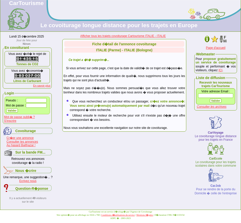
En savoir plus (41, 85)
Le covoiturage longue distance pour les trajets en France (215, 136)
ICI (220, 70)
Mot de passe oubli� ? (19, 117)
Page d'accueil (215, 48)
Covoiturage (25, 131)
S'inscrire (10, 121)
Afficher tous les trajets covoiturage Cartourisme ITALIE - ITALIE (123, 36)
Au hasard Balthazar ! (21, 145)
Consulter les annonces (22, 141)
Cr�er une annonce (20, 138)
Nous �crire (25, 171)
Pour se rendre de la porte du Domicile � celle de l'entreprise (216, 189)
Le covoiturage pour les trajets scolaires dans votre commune (215, 162)
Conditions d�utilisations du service (118, 215)
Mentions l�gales (144, 215)
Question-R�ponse (31, 189)
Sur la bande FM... (30, 152)
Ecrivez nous (28, 181)
